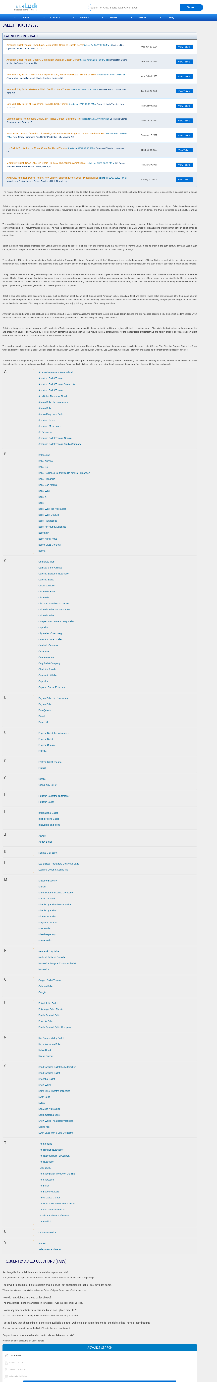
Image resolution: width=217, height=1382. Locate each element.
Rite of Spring (46, 1056)
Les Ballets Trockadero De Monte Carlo (59, 863)
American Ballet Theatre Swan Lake (57, 384)
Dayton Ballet (45, 704)
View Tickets (184, 47)
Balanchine (44, 455)
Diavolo (42, 716)
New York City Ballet (49, 951)
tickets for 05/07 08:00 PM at (66, 179)
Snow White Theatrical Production (56, 1121)
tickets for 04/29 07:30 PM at (65, 165)
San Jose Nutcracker (49, 1109)
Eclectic (43, 751)
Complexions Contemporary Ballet (56, 621)
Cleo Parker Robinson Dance (54, 603)
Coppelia (43, 627)
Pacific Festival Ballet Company (55, 1027)
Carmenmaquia (46, 657)
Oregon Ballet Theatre (50, 980)
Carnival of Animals (48, 645)
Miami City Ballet (47, 910)
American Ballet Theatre (51, 390)
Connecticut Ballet (48, 675)
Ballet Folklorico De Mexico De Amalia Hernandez (64, 473)
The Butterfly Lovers (49, 1191)
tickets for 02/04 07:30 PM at (65, 150)
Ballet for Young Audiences (52, 526)
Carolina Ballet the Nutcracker (54, 573)
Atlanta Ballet (45, 408)
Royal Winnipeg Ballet (50, 1044)
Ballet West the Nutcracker (52, 509)
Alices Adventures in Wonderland (56, 372)
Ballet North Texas (48, 538)
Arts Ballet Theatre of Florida (53, 396)
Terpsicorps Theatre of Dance (54, 1215)
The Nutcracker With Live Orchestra (57, 1203)
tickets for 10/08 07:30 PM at (65, 106)
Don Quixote (45, 710)
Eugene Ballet (46, 739)
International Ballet (48, 813)
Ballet (41, 503)
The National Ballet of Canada (54, 1155)
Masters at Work (47, 898)
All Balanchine (46, 432)
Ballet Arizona (46, 461)
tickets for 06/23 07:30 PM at (66, 61)
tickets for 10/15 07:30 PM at (66, 120)
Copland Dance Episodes (52, 687)
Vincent (42, 1243)
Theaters (84, 17)
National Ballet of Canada (52, 957)
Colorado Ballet (46, 615)
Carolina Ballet (46, 579)
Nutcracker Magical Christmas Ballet (57, 963)
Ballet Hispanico (47, 479)
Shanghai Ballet (47, 1079)
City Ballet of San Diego (51, 633)
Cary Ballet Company (49, 663)
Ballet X (43, 497)
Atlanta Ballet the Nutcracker (53, 402)
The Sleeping (45, 1143)
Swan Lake (44, 1097)
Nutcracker (44, 969)
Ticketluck (47, 7)
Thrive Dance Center (49, 1197)
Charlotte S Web (47, 669)
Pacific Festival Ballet (49, 1015)
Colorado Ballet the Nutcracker (54, 609)
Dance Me (44, 722)
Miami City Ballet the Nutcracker (55, 904)
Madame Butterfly (48, 880)
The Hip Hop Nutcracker (51, 1149)
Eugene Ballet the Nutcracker (54, 733)
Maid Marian (45, 928)
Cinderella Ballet (47, 591)
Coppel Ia (44, 681)
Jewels (42, 835)
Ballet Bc (43, 467)
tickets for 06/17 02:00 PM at (65, 47)
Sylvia (42, 1103)
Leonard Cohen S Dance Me (53, 869)
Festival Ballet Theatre (50, 762)
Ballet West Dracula (49, 514)
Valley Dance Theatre (50, 1249)
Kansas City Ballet (48, 852)
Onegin (42, 992)
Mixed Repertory (47, 934)
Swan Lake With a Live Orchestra (56, 1132)
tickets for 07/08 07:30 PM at (65, 76)
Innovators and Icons (49, 824)
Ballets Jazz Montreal (50, 544)
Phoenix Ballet (46, 1021)
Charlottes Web (46, 561)
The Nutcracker (46, 1161)
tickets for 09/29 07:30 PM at (66, 91)
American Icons (46, 420)
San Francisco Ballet (49, 1073)
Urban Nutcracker (48, 1232)
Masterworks (45, 940)
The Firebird (45, 1221)
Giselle (42, 779)
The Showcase (46, 1179)
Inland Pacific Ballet (49, 819)
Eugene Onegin (47, 745)
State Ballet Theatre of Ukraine (54, 1091)
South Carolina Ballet (49, 1115)
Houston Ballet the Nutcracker (54, 796)
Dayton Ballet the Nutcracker (53, 698)
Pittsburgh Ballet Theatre (51, 1009)
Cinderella (44, 597)
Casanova (44, 651)
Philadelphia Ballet (48, 1003)
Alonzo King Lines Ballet (51, 414)
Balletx (42, 550)
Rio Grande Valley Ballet (51, 1038)
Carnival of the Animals (50, 567)
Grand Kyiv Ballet (47, 785)
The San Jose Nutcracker (52, 1209)
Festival (143, 17)
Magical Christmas (48, 922)
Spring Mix (44, 1127)
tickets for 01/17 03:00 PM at (66, 135)
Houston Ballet (46, 802)
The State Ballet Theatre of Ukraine (57, 1173)
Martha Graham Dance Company (56, 892)
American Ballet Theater (51, 378)
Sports (25, 17)
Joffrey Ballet (45, 841)
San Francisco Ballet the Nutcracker (57, 1067)
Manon (42, 886)
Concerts (55, 17)
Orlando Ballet (46, 986)
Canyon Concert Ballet (50, 639)
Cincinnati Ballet (47, 585)
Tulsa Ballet (45, 1167)
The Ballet (44, 1185)
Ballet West (44, 491)
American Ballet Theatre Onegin (55, 438)
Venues (113, 17)
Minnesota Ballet (47, 916)
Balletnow (44, 532)
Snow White (45, 1085)
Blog (171, 17)
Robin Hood (45, 1050)
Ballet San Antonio (48, 485)
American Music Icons (50, 426)
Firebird (42, 768)
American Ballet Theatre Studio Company (60, 444)
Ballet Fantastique (48, 520)
